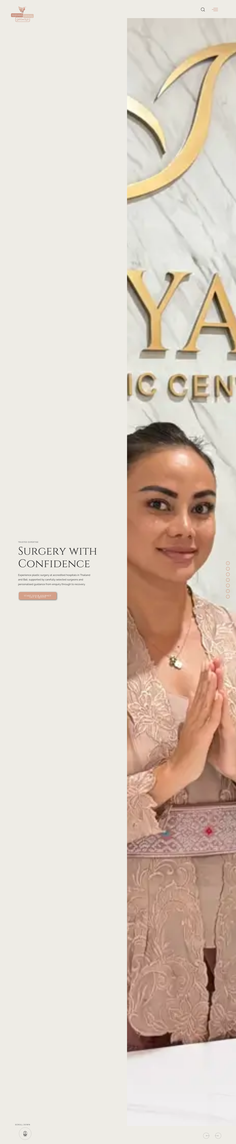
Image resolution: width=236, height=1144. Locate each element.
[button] (215, 9)
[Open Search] (202, 9)
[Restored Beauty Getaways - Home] (23, 9)
